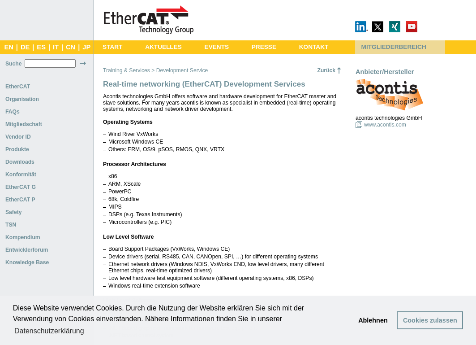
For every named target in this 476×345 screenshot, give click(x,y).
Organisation (22, 99)
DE (25, 47)
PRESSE (264, 47)
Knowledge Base (27, 262)
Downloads (19, 162)
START (112, 47)
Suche (13, 64)
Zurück (326, 70)
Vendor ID (18, 137)
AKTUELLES (163, 47)
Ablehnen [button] (373, 320)
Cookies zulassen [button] (430, 320)
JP (86, 47)
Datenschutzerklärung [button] (49, 331)
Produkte (17, 149)
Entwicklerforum (26, 250)
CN (70, 47)
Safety (13, 212)
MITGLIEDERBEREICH (393, 47)
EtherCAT (17, 86)
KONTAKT (314, 47)
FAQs (12, 112)
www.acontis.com (385, 125)
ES (41, 47)
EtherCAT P (20, 200)
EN (8, 47)
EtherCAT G (20, 187)
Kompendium (22, 237)
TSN (10, 225)
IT (56, 47)
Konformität (20, 174)
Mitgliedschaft (23, 124)
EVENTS (217, 47)
